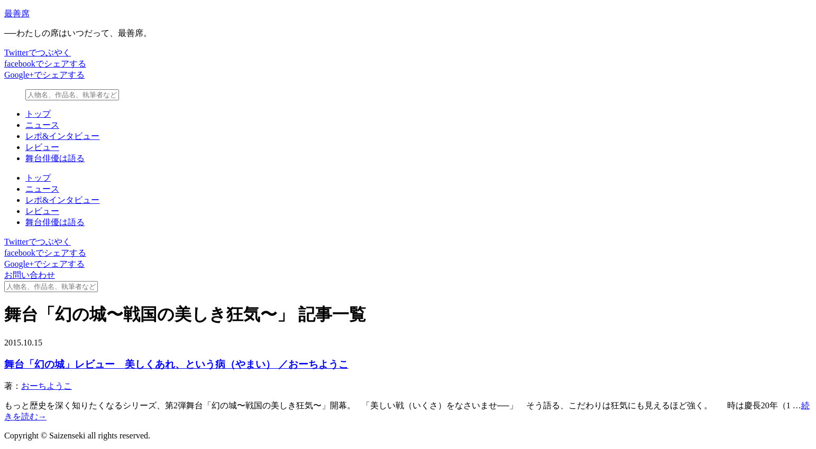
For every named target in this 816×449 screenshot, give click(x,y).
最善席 (17, 13)
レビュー (42, 147)
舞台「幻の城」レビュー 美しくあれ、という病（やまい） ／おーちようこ (176, 364)
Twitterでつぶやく (37, 52)
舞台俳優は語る (55, 158)
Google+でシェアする (44, 74)
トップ (38, 113)
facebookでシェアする (45, 63)
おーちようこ (46, 385)
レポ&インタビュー (62, 136)
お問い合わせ (29, 274)
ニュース (42, 124)
